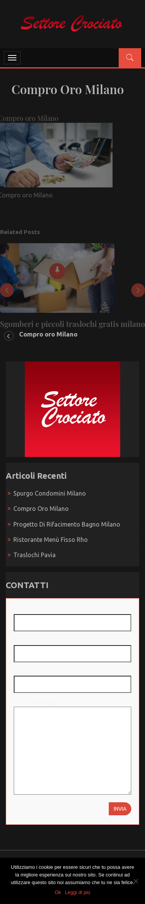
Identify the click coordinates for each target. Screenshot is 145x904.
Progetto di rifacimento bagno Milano (66, 524)
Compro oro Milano (48, 334)
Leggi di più (77, 892)
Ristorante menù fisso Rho (50, 539)
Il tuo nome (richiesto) (72, 616)
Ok (58, 892)
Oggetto (72, 678)
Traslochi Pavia (34, 554)
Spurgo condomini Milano (49, 493)
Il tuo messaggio (72, 747)
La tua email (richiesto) (72, 647)
